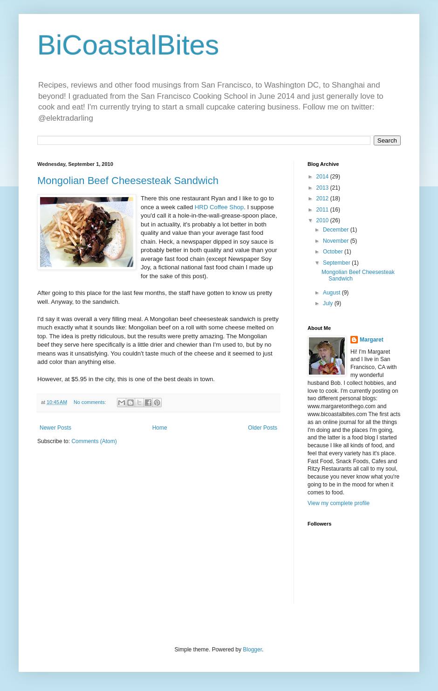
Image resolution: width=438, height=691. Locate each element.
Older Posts (262, 427)
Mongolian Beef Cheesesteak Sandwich (128, 180)
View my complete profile (339, 503)
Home (159, 427)
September (337, 263)
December (336, 229)
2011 (323, 209)
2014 (323, 176)
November (336, 241)
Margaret (371, 339)
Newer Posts (55, 427)
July (329, 303)
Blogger (252, 649)
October (333, 251)
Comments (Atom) (93, 441)
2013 (323, 188)
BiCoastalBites (128, 45)
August (332, 292)
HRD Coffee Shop (219, 207)
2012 (323, 198)
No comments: (91, 402)
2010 (323, 220)
